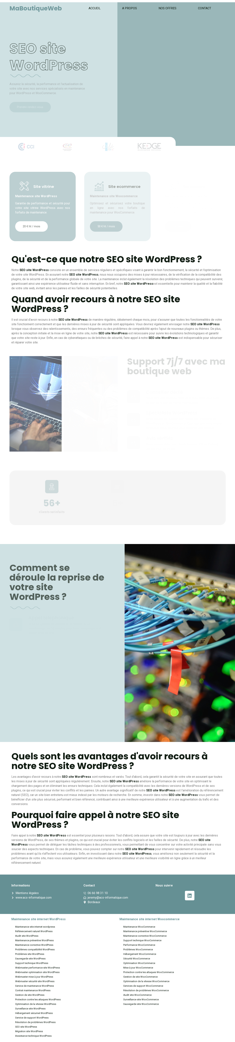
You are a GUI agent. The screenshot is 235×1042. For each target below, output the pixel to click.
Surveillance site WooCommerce (141, 999)
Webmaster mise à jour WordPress (34, 976)
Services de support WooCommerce (143, 985)
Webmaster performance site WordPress (37, 967)
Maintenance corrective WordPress (34, 945)
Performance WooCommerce (139, 945)
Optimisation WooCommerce (139, 963)
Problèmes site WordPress (29, 954)
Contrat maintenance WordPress (32, 990)
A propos (129, 8)
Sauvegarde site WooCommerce (141, 1004)
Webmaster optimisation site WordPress (37, 972)
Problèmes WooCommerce (138, 949)
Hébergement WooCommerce (139, 954)
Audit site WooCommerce (137, 995)
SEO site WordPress (26, 1026)
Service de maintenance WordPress (34, 985)
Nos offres (167, 8)
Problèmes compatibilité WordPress (35, 949)
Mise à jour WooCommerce (138, 967)
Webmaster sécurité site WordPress (34, 981)
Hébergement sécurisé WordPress (34, 1013)
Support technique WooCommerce (142, 940)
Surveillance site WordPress (30, 1008)
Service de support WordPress (32, 1017)
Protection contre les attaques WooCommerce (148, 972)
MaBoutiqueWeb (35, 8)
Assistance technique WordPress (33, 1035)
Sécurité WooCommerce (136, 958)
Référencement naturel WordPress (34, 931)
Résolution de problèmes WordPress (35, 1022)
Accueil (95, 8)
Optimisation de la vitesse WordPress (35, 1004)
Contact (204, 8)
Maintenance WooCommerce (139, 926)
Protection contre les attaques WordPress (38, 999)
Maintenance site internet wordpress (35, 926)
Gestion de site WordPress (29, 995)
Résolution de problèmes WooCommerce (146, 990)
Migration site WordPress (29, 1031)
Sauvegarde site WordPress (30, 958)
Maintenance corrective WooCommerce (145, 935)
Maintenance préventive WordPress (34, 940)
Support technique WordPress (31, 963)
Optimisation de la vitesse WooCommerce (146, 981)
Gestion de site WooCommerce (140, 976)
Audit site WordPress (26, 935)
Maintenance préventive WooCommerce (145, 931)
